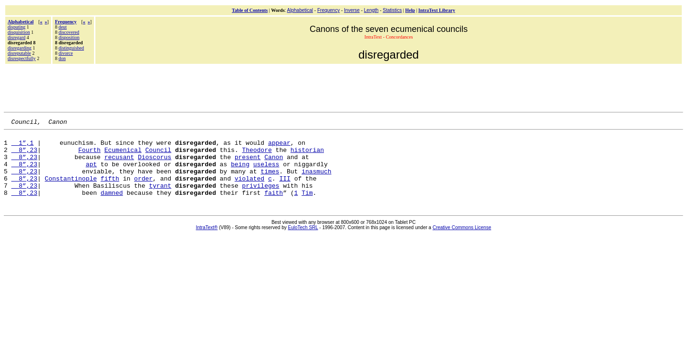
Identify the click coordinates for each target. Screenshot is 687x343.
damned (112, 206)
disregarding (19, 47)
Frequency (328, 10)
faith (273, 206)
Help (410, 10)
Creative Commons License (462, 241)
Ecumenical (123, 155)
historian (307, 155)
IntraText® (207, 241)
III (284, 189)
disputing (16, 27)
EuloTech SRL (303, 241)
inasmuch (316, 181)
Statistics (392, 10)
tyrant (160, 198)
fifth (110, 189)
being (240, 172)
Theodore (256, 155)
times (269, 181)
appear (279, 146)
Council (158, 155)
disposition (69, 37)
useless (266, 172)
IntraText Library (436, 10)
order (143, 189)
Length (371, 10)
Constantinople (71, 189)
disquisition (19, 32)
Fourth (89, 155)
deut (63, 27)
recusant (119, 164)
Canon (273, 164)
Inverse (352, 10)
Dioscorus (154, 164)
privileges (260, 198)
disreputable (19, 53)
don (62, 58)
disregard (16, 37)
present (248, 164)
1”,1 (22, 146)
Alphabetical (300, 10)
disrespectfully (22, 58)
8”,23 (24, 155)
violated (249, 189)
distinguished (71, 47)
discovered (69, 32)
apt (91, 172)
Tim (307, 206)
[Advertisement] (343, 86)
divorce (66, 53)
